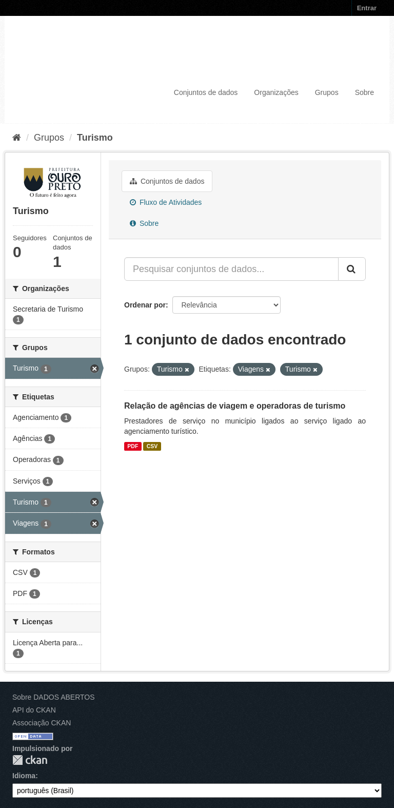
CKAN (29, 760)
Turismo (95, 137)
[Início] (16, 137)
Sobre (364, 92)
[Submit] (352, 269)
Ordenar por (145, 305)
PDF (132, 446)
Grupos (327, 92)
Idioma (23, 776)
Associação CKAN (41, 723)
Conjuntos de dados (206, 92)
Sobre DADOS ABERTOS (53, 697)
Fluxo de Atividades (166, 202)
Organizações (276, 92)
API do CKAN (34, 710)
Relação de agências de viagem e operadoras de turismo (234, 405)
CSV (152, 446)
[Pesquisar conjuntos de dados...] (231, 269)
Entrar (367, 8)
